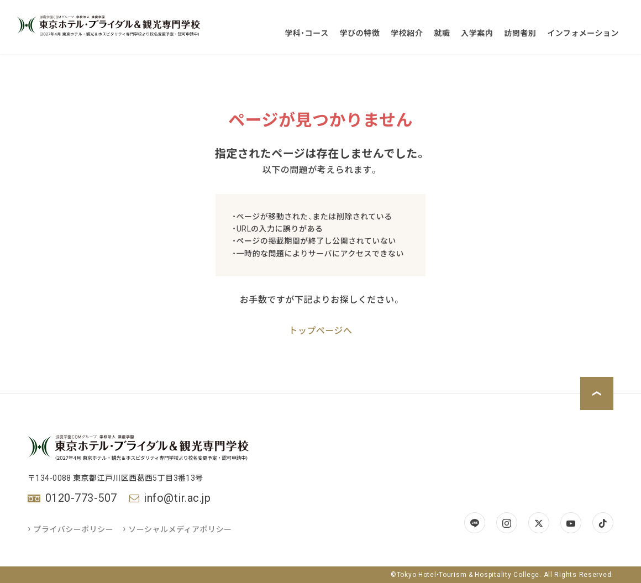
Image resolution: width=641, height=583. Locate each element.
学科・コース (306, 33)
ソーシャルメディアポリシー (177, 529)
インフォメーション (583, 33)
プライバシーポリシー (70, 529)
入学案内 (477, 33)
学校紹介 (407, 33)
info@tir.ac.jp (177, 498)
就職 (442, 33)
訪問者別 (520, 33)
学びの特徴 (360, 33)
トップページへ (320, 330)
